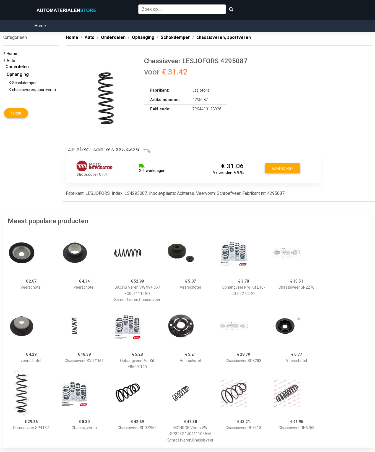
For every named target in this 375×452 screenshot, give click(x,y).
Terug (16, 113)
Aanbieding (282, 169)
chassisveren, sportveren (35, 89)
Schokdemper (25, 83)
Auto (12, 61)
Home (40, 25)
